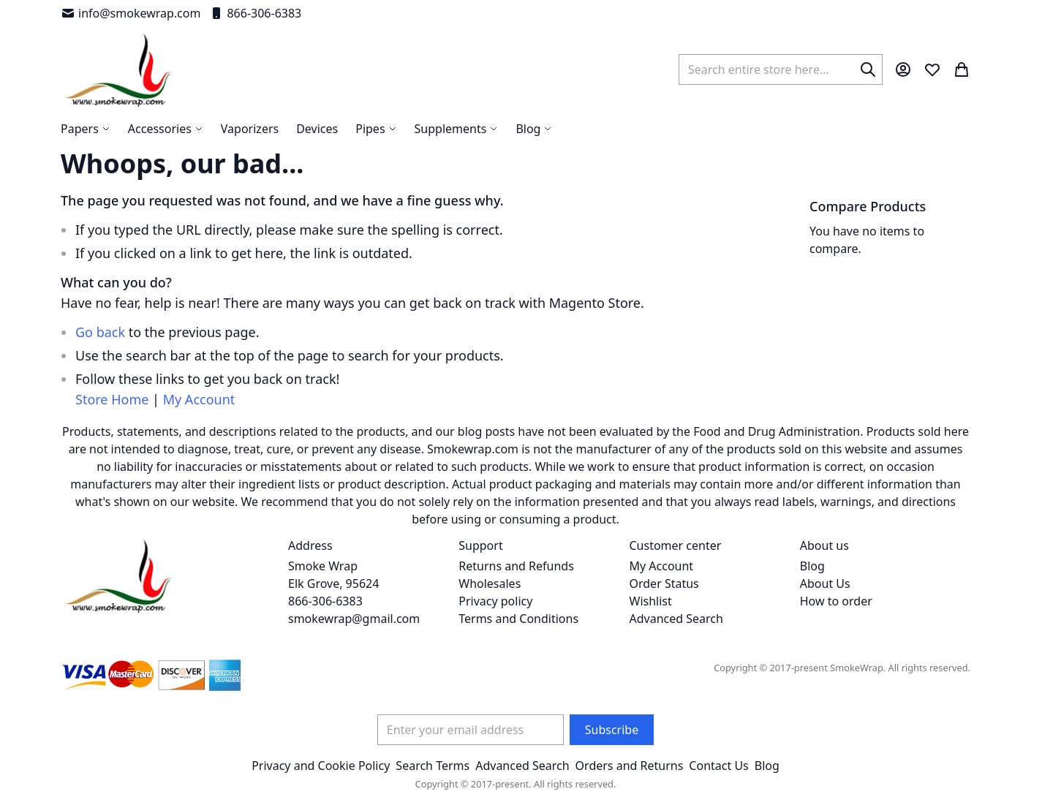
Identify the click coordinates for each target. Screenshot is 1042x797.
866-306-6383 (255, 13)
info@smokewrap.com (130, 13)
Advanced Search (676, 619)
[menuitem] (534, 128)
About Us (825, 583)
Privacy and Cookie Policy (321, 766)
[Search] (868, 69)
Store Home (111, 399)
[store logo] (117, 69)
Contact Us (718, 766)
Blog (812, 566)
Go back (100, 332)
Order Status (664, 583)
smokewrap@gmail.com (354, 619)
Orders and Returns (629, 766)
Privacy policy (495, 601)
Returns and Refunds (516, 566)
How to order (836, 601)
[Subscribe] (612, 729)
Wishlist (651, 601)
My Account (199, 399)
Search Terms (432, 766)
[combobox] (781, 69)
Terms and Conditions (518, 619)
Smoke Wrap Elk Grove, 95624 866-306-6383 (333, 583)
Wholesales (489, 583)
